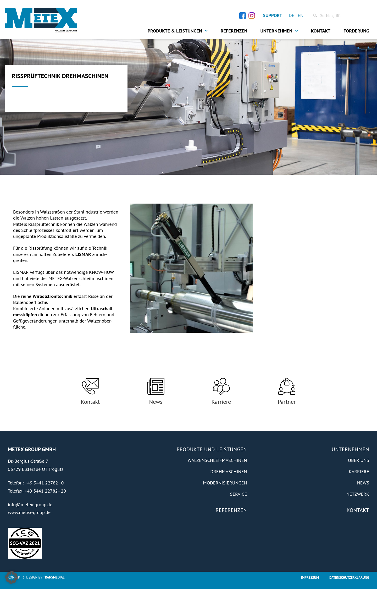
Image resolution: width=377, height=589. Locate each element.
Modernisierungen (225, 483)
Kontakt (320, 31)
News (155, 401)
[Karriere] (221, 386)
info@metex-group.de (30, 504)
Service (238, 494)
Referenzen (234, 31)
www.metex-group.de (29, 512)
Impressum (310, 577)
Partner (287, 401)
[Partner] (286, 386)
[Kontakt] (90, 386)
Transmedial (54, 577)
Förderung (356, 31)
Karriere (221, 401)
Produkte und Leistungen (212, 449)
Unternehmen (279, 31)
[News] (155, 386)
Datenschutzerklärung (349, 577)
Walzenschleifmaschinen (217, 460)
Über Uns (358, 460)
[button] (11, 577)
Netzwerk (357, 494)
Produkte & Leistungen (178, 31)
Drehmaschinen (228, 471)
